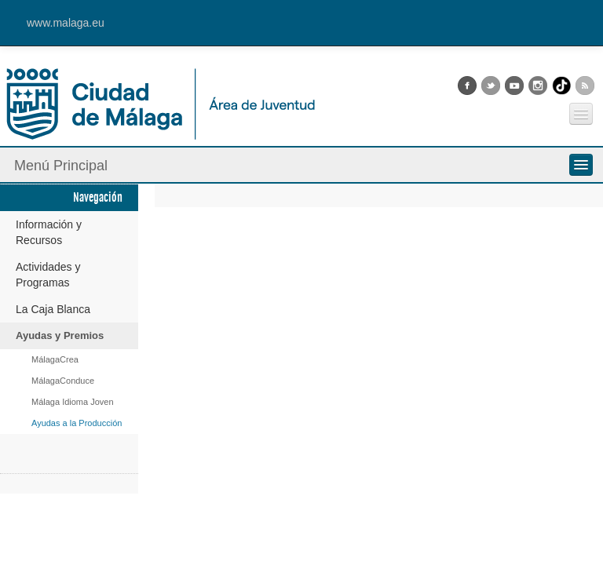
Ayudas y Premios (60, 335)
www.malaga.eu (65, 22)
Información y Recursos (49, 232)
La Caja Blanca (53, 309)
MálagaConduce (62, 380)
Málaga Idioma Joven (72, 401)
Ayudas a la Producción (76, 423)
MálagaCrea (55, 359)
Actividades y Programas (48, 275)
